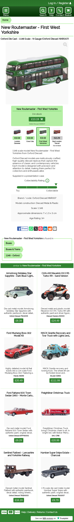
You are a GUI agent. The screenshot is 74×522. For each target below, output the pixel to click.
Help (23, 512)
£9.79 (55, 500)
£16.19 (18, 500)
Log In (59, 3)
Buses (9, 243)
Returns (41, 512)
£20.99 (55, 440)
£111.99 (55, 380)
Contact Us (51, 512)
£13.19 (37, 119)
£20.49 (18, 380)
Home (5, 20)
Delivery (31, 512)
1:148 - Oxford (12, 255)
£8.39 (18, 320)
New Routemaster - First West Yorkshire (23, 238)
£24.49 (55, 320)
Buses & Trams (13, 249)
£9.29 (18, 440)
